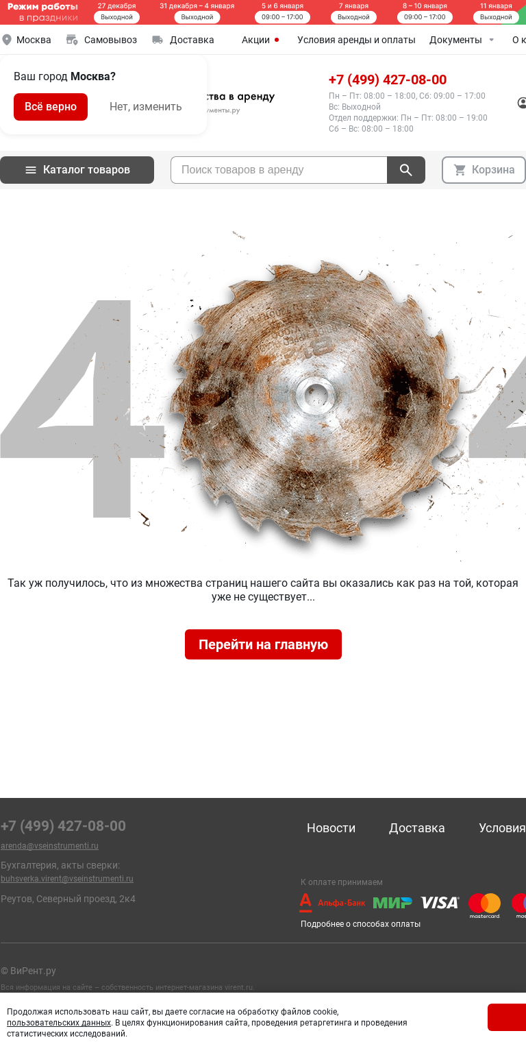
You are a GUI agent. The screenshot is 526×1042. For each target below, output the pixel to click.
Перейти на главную (263, 644)
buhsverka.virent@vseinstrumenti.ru (67, 879)
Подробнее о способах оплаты (361, 924)
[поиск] (406, 170)
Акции (263, 40)
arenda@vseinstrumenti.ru (50, 846)
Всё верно (51, 106)
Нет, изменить (146, 106)
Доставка (417, 828)
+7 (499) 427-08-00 (388, 79)
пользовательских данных (59, 1023)
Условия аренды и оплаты (356, 39)
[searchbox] (279, 170)
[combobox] (279, 170)
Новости (331, 828)
